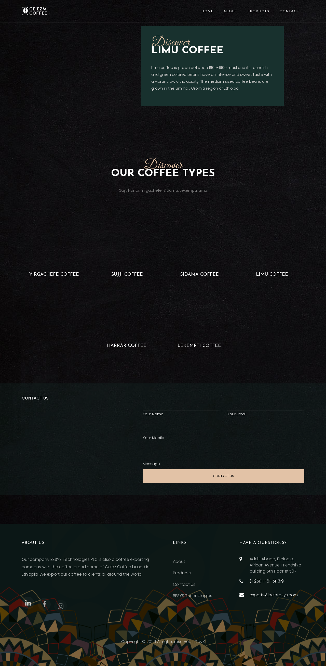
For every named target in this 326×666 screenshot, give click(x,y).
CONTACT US (223, 476)
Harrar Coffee (126, 345)
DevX (200, 642)
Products (258, 11)
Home (207, 11)
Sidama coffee (199, 274)
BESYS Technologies (192, 596)
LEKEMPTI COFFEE (199, 345)
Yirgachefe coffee (54, 274)
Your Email (236, 414)
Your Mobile (153, 437)
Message (151, 463)
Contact (289, 11)
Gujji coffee (127, 274)
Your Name (153, 414)
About (230, 11)
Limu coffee (272, 274)
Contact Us (184, 584)
